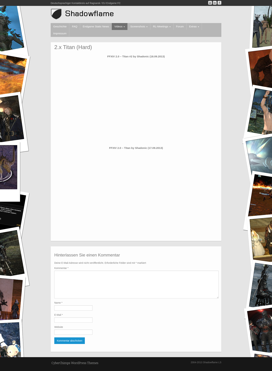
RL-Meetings (162, 26)
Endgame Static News (96, 26)
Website (58, 327)
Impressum (59, 33)
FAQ (74, 26)
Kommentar (61, 268)
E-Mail (58, 314)
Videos (119, 26)
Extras (194, 26)
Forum (180, 26)
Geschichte (60, 26)
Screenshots (139, 26)
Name (58, 302)
